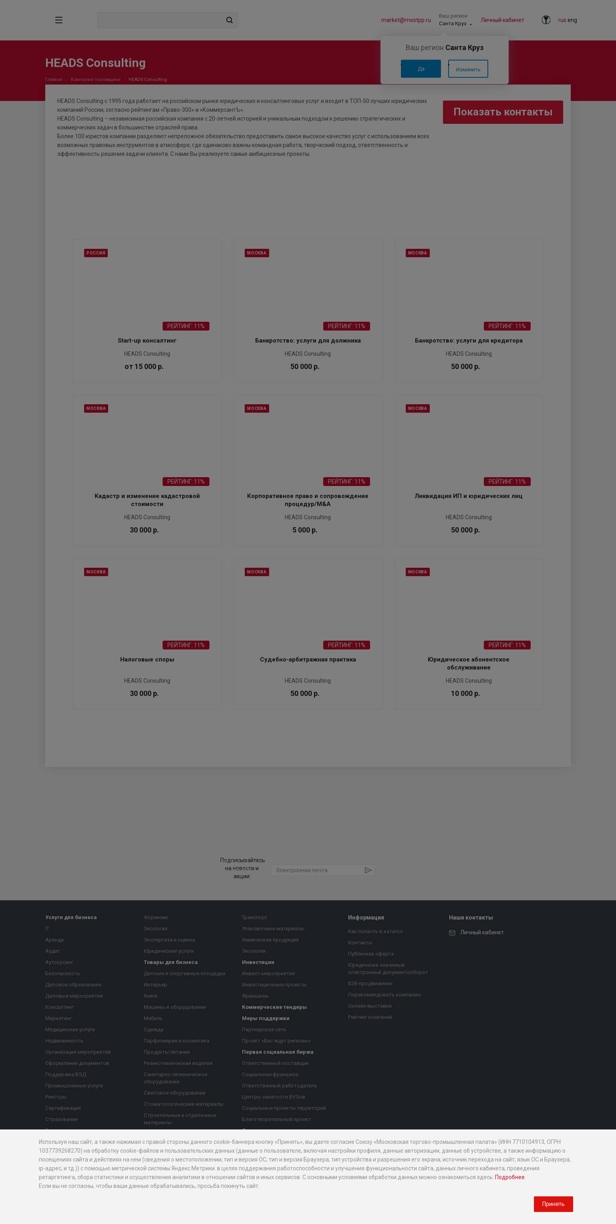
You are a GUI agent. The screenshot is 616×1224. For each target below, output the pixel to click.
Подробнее (510, 1177)
